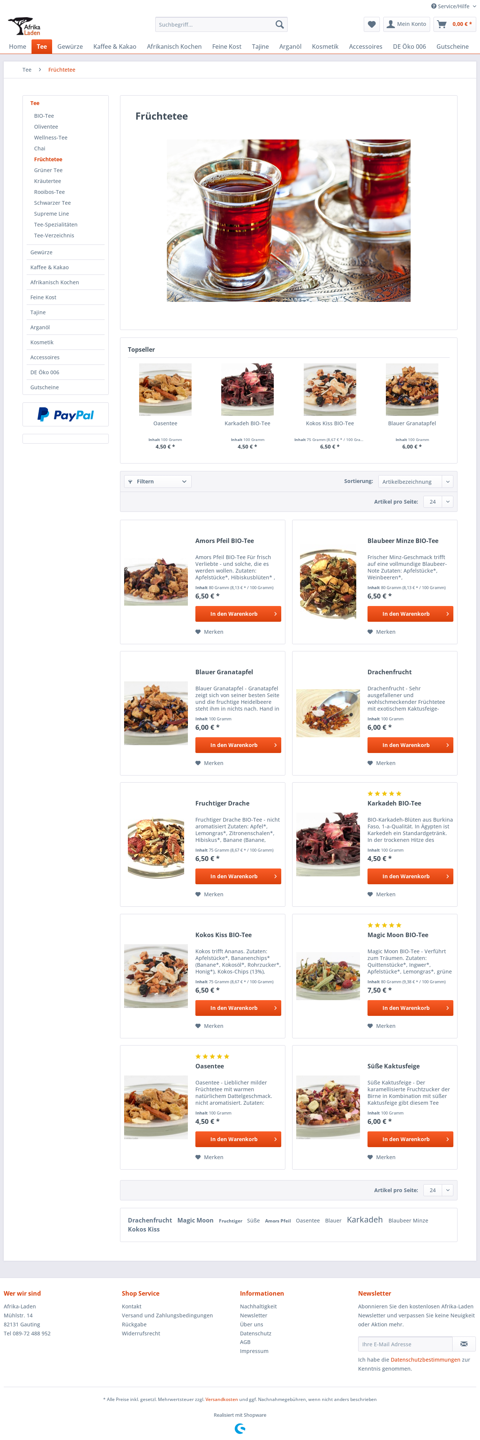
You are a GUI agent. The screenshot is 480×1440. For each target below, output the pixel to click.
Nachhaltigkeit (258, 1306)
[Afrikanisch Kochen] (174, 46)
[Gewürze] (70, 46)
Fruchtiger (231, 1221)
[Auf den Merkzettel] (209, 631)
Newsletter (253, 1315)
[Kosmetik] (325, 46)
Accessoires (45, 357)
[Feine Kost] (227, 46)
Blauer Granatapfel (412, 423)
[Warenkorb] (455, 24)
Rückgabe (134, 1324)
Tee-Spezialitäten (56, 224)
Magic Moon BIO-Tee (398, 935)
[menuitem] (221, 28)
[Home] (18, 46)
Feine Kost (43, 297)
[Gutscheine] (452, 46)
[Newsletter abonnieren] (464, 1344)
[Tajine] (260, 46)
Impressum (254, 1350)
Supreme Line (51, 213)
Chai (39, 148)
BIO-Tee (44, 115)
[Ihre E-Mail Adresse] (405, 1344)
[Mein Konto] (406, 24)
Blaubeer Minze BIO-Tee (403, 541)
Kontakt (131, 1306)
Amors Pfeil (278, 1221)
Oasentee (165, 423)
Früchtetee (48, 159)
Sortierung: (358, 480)
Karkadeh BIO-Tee (247, 423)
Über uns (251, 1324)
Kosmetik (42, 342)
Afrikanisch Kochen (54, 282)
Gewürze (41, 252)
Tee (34, 102)
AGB (245, 1342)
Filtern (141, 481)
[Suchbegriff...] (221, 24)
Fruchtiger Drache (222, 803)
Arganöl (40, 327)
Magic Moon (196, 1220)
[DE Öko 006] (409, 46)
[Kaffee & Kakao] (115, 46)
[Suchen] (280, 24)
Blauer (334, 1220)
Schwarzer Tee (52, 202)
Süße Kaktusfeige (394, 1066)
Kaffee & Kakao (49, 267)
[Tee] (42, 46)
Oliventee (46, 126)
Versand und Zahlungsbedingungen (167, 1315)
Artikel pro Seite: (396, 501)
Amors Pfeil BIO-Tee (224, 541)
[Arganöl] (290, 46)
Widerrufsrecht (141, 1333)
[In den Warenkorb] (238, 614)
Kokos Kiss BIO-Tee (330, 423)
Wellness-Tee (51, 137)
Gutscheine (44, 387)
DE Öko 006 (44, 372)
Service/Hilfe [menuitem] (451, 6)
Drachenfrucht (390, 672)
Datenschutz (256, 1333)
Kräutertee (47, 180)
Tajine (38, 312)
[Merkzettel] (372, 24)
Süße (254, 1220)
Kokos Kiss (144, 1229)
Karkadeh (366, 1219)
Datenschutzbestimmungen (425, 1359)
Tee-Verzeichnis (54, 235)
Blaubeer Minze (408, 1220)
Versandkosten (222, 1399)
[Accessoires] (366, 46)
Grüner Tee (48, 170)
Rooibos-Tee (49, 191)
